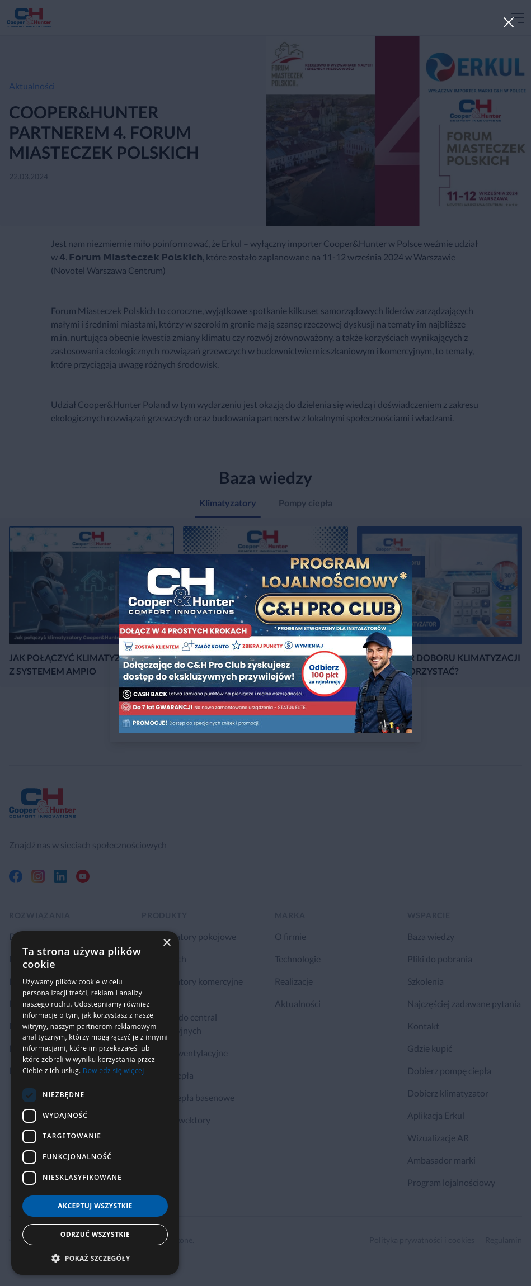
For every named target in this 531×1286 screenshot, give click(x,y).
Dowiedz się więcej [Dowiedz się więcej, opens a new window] (113, 1070)
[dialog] (95, 1103)
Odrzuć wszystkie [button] (95, 1234)
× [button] (166, 943)
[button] (95, 1258)
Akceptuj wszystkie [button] (95, 1206)
